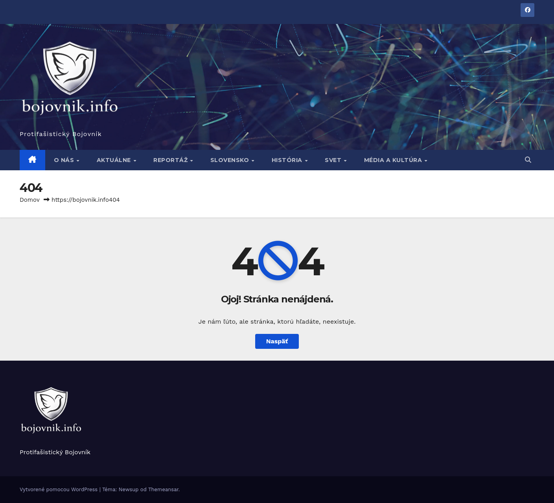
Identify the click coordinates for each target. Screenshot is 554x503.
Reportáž (171, 160)
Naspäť (277, 341)
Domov (30, 199)
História (288, 160)
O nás (65, 160)
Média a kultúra (394, 160)
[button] (528, 160)
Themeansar (163, 489)
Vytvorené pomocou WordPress (59, 489)
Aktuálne (115, 160)
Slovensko (230, 160)
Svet (334, 160)
